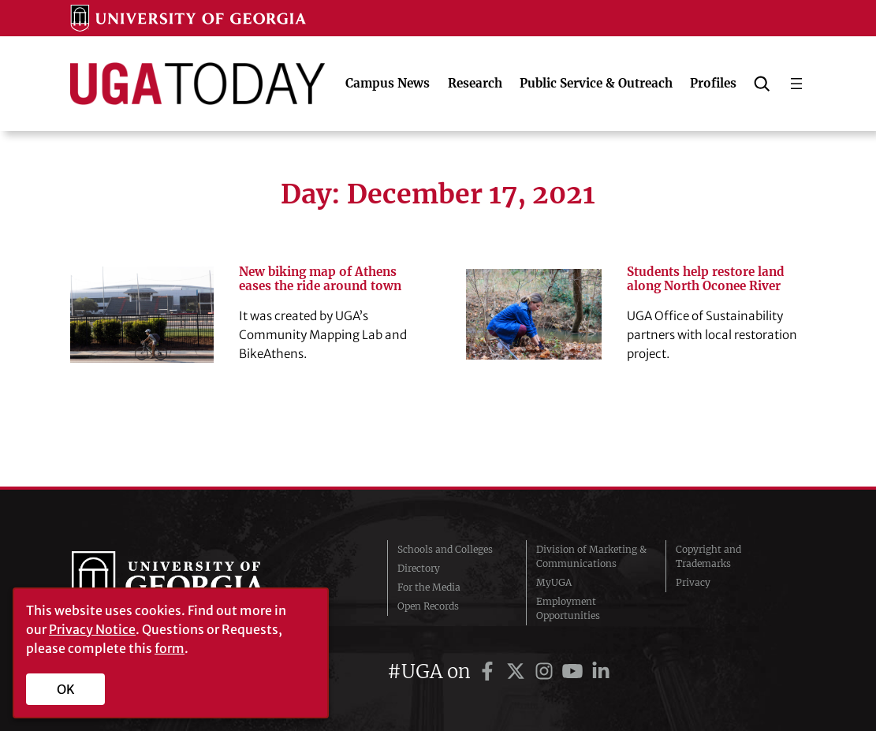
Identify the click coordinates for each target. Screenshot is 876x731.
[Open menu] (796, 83)
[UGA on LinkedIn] (601, 671)
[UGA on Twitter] (518, 671)
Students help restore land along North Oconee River (706, 279)
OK (66, 689)
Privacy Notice (92, 629)
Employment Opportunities (568, 608)
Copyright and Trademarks (708, 556)
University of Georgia (190, 582)
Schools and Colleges (445, 549)
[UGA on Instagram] (546, 671)
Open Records (428, 606)
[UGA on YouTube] (575, 671)
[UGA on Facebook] (489, 671)
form (170, 648)
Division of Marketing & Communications (591, 556)
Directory (418, 568)
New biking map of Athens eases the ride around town (320, 279)
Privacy (693, 582)
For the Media (428, 587)
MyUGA (554, 582)
